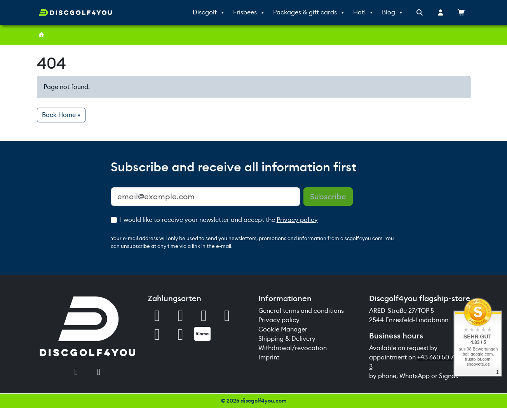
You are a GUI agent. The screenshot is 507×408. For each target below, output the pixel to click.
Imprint (268, 357)
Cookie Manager (282, 329)
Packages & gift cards (309, 12)
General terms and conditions (301, 311)
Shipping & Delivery (286, 339)
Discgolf (209, 12)
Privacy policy (297, 220)
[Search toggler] (420, 12)
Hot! (363, 12)
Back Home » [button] (61, 115)
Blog (393, 12)
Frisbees (249, 12)
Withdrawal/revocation (292, 348)
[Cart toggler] (461, 12)
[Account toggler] (441, 12)
